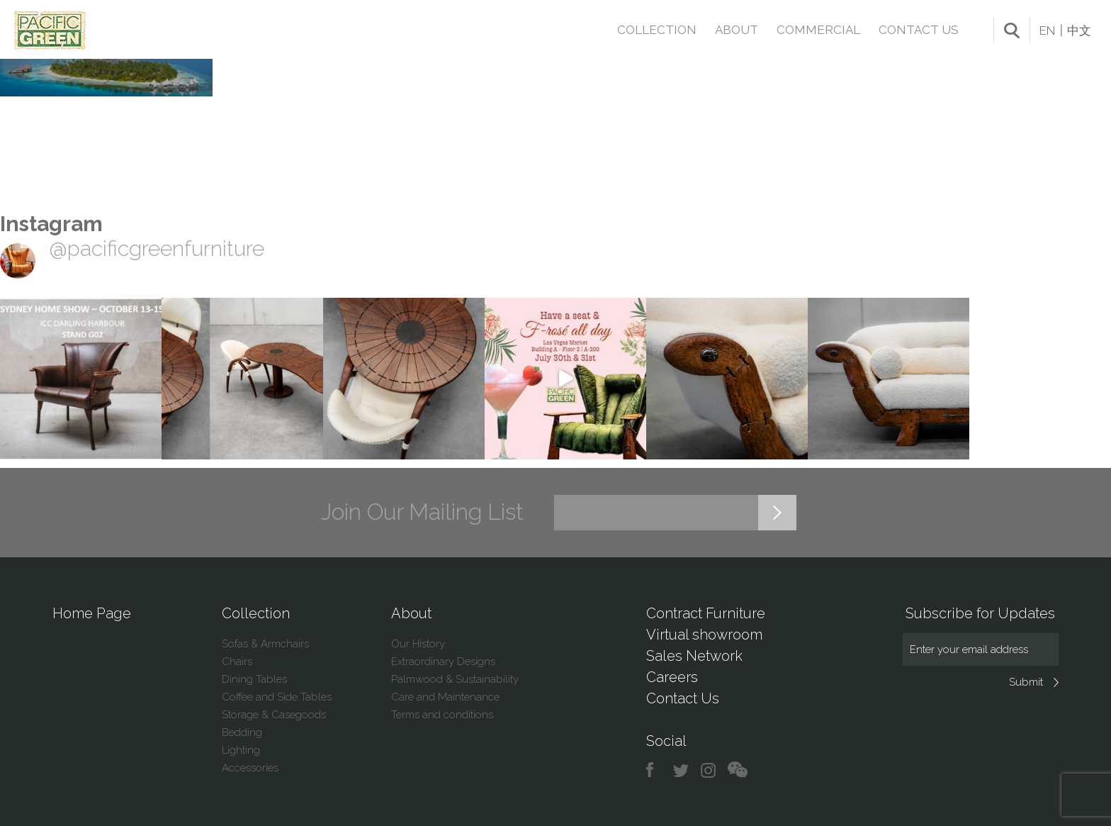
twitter (682, 770)
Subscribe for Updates (980, 613)
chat (737, 770)
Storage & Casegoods (274, 714)
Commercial (818, 30)
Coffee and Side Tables (277, 697)
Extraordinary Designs (443, 661)
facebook (655, 770)
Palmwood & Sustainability (455, 679)
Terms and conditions (442, 714)
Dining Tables (254, 679)
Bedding (242, 732)
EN (1047, 30)
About (736, 30)
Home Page (91, 613)
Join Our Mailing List (422, 512)
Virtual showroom (704, 634)
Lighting (241, 750)
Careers (672, 677)
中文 (1079, 30)
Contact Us (919, 30)
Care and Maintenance (445, 697)
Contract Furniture (705, 613)
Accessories (250, 767)
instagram (709, 770)
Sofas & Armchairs (265, 643)
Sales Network (694, 655)
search (1012, 30)
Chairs (237, 661)
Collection (657, 30)
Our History (418, 643)
